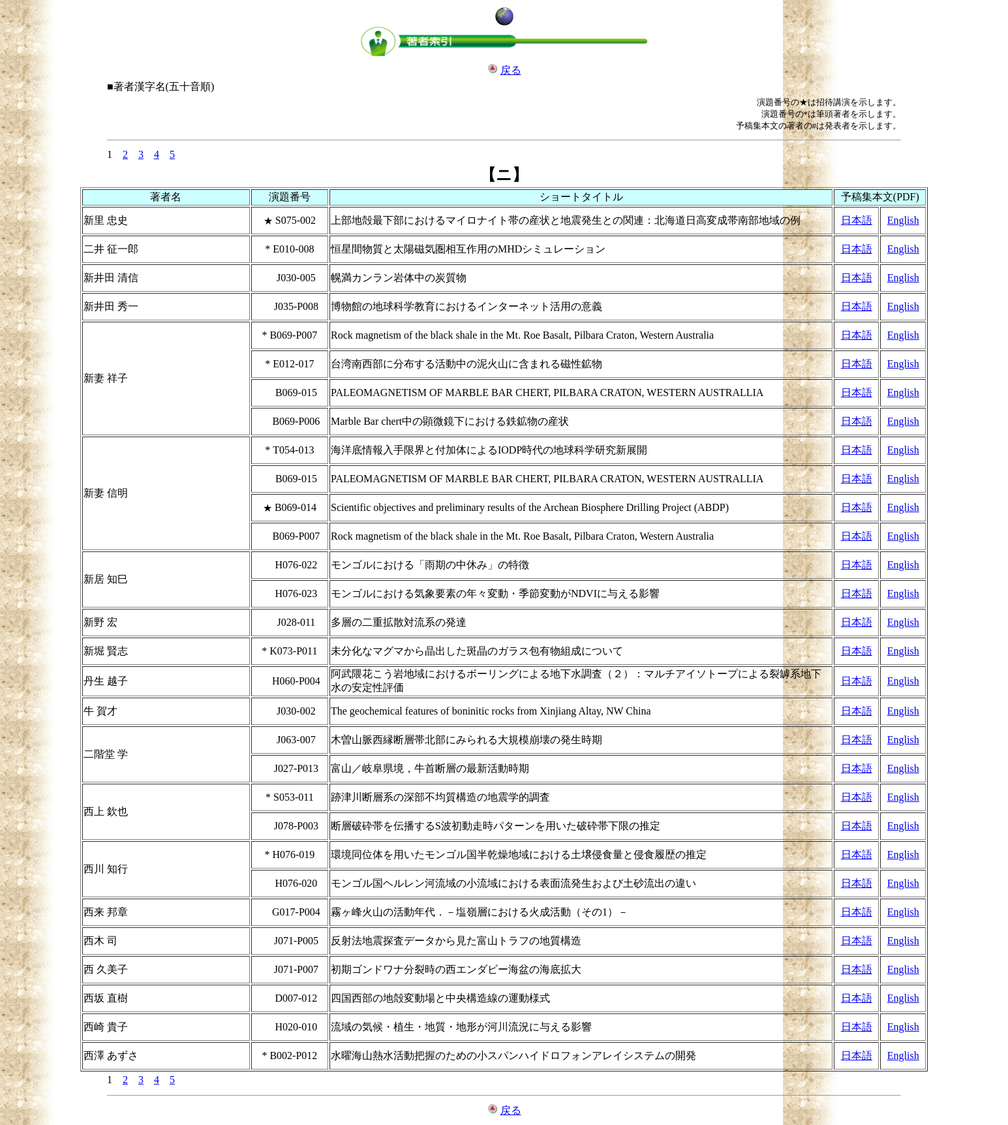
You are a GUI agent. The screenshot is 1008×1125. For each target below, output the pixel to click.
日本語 (856, 220)
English (903, 220)
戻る (510, 70)
